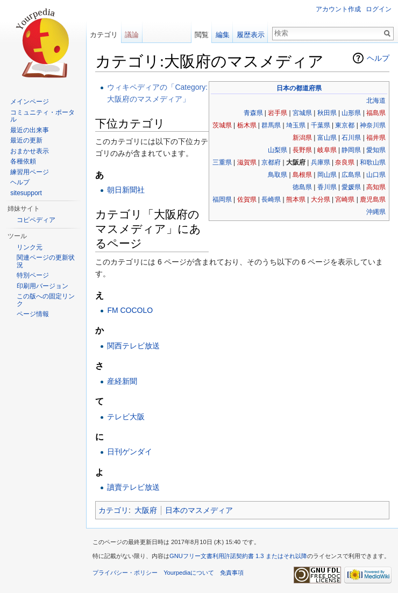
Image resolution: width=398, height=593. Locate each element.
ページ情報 (33, 314)
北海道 (376, 100)
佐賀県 (247, 199)
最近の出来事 (29, 130)
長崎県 (271, 199)
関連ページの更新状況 (46, 261)
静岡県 (351, 150)
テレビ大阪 (126, 416)
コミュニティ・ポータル (42, 116)
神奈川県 (373, 125)
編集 (223, 35)
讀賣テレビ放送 (133, 487)
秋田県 (327, 113)
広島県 (351, 174)
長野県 (302, 150)
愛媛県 (351, 187)
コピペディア (36, 220)
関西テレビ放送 (133, 345)
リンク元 (29, 247)
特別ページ (33, 275)
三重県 (222, 162)
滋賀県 (247, 162)
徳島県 (302, 187)
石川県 (351, 137)
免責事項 (232, 572)
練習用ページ (29, 172)
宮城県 (302, 113)
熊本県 (295, 199)
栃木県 (247, 125)
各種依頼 (23, 161)
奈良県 (344, 162)
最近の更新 (26, 140)
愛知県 (376, 150)
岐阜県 (327, 150)
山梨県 (277, 150)
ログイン (379, 9)
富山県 (327, 137)
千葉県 (320, 125)
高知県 (376, 187)
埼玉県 (295, 125)
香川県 (327, 187)
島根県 (302, 174)
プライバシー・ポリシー (125, 572)
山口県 (376, 174)
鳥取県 (277, 174)
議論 (132, 35)
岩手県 (277, 113)
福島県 (376, 113)
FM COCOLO (130, 310)
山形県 (351, 113)
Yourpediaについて (189, 572)
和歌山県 (373, 162)
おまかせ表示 (29, 151)
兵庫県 (320, 162)
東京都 (344, 125)
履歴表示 (251, 35)
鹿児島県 (373, 199)
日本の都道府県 (299, 88)
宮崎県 (344, 199)
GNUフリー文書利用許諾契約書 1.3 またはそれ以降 (238, 556)
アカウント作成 (338, 9)
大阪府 (145, 510)
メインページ (29, 101)
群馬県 (271, 125)
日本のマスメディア (199, 510)
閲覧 (202, 35)
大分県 (320, 199)
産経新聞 (122, 381)
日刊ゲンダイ (129, 451)
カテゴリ (113, 510)
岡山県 (327, 174)
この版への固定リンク (46, 300)
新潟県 (302, 137)
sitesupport (26, 193)
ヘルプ (378, 58)
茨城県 (222, 125)
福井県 (376, 137)
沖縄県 (376, 212)
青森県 (253, 113)
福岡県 (222, 199)
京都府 (271, 162)
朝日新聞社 (126, 189)
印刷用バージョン (42, 286)
